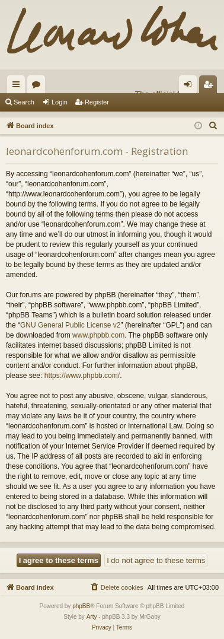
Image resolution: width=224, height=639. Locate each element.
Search (24, 102)
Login (60, 102)
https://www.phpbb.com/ (82, 375)
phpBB (81, 606)
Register (97, 102)
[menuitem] (213, 125)
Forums (38, 86)
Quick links (18, 86)
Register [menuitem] (210, 86)
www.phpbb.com (98, 335)
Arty (92, 616)
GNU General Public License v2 (70, 325)
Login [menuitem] (190, 86)
